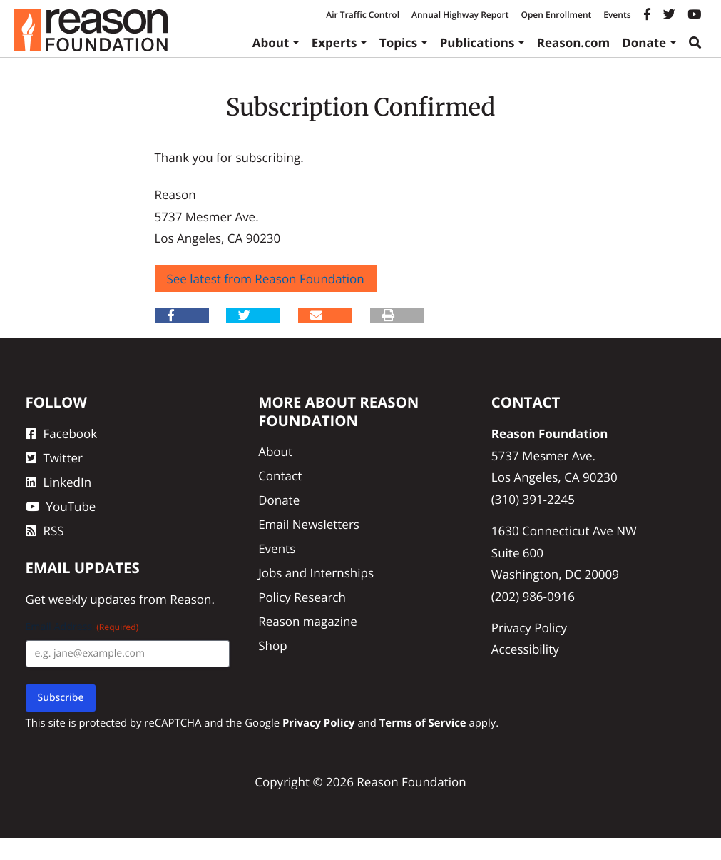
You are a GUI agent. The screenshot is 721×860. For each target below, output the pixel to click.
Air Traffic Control (362, 15)
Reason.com (573, 42)
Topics (398, 42)
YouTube (61, 506)
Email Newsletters (308, 524)
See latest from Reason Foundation (265, 278)
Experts (334, 42)
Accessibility (525, 649)
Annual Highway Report (459, 15)
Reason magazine (307, 621)
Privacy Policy (529, 627)
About (271, 42)
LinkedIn (59, 482)
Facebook (62, 433)
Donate (644, 42)
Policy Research (302, 597)
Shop (272, 645)
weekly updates (92, 599)
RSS (45, 530)
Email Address (82, 627)
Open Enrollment (556, 15)
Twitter (54, 458)
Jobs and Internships (316, 573)
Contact (280, 475)
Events (616, 15)
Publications (477, 42)
